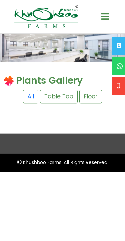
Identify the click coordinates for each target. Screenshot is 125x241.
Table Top (58, 96)
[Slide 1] (51, 53)
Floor (91, 96)
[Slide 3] (75, 53)
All (30, 96)
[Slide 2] (63, 53)
